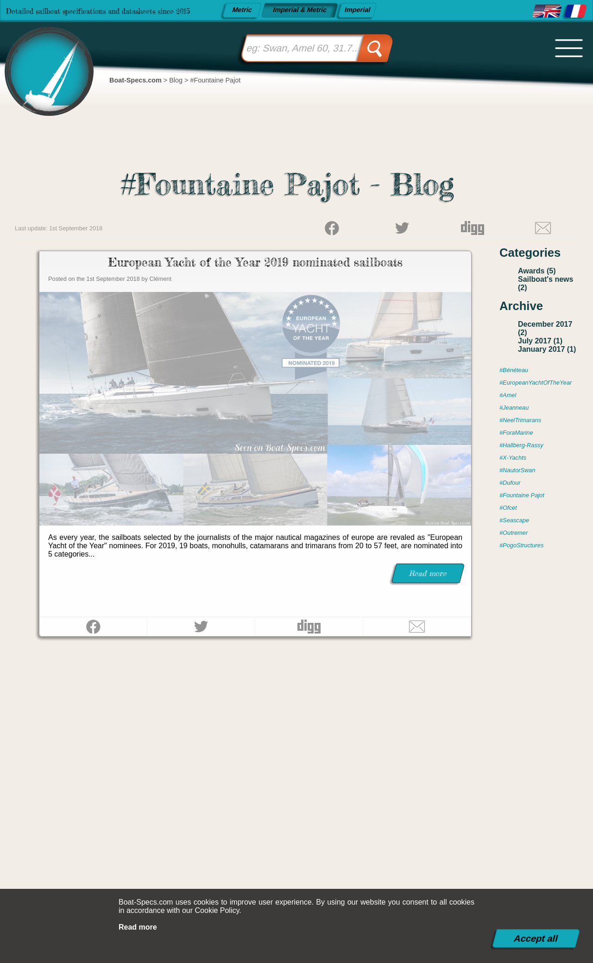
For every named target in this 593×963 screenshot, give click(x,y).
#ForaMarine (516, 432)
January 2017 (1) (547, 349)
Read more (138, 927)
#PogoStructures (521, 545)
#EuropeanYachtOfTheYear (535, 382)
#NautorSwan (517, 470)
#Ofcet (508, 507)
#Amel (507, 395)
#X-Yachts (512, 457)
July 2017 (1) (540, 341)
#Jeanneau (514, 407)
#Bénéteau (513, 370)
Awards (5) (537, 271)
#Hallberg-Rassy (521, 445)
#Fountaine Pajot (521, 495)
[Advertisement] (296, 785)
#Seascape (514, 520)
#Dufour (510, 482)
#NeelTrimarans (520, 420)
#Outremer (513, 532)
